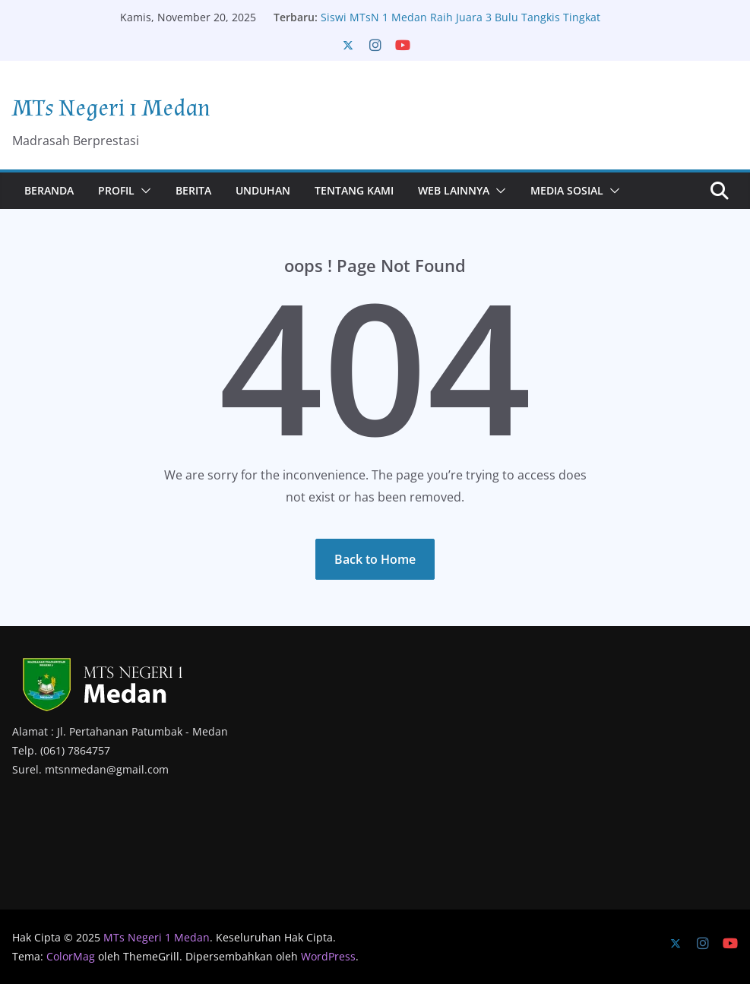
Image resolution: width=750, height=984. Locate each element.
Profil (116, 190)
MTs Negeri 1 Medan (111, 108)
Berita (193, 190)
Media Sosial (566, 190)
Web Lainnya (453, 190)
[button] (142, 190)
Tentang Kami (354, 190)
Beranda (49, 190)
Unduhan (263, 190)
